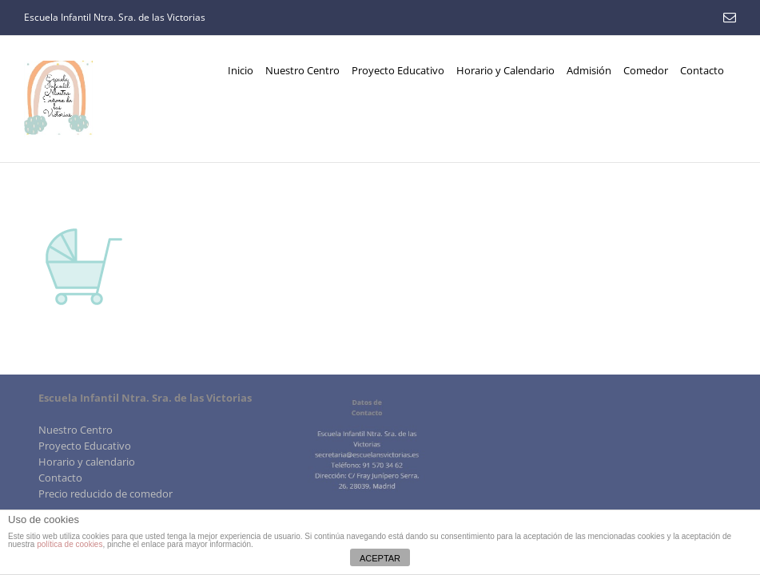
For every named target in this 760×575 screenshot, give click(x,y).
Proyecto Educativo (84, 445)
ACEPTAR (380, 558)
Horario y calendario (86, 461)
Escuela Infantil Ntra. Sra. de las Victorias (114, 17)
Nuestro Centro (75, 429)
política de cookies (69, 544)
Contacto (60, 477)
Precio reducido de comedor (105, 493)
